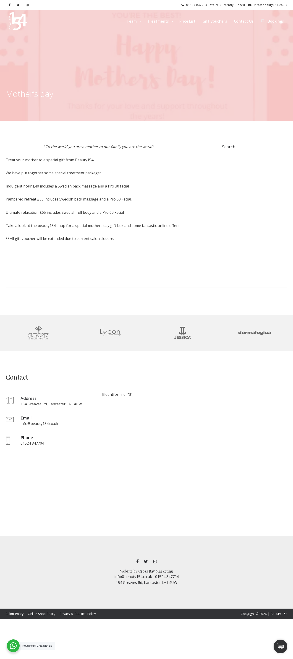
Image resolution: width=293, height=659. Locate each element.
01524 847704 (194, 5)
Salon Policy (15, 614)
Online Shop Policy (41, 614)
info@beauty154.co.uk (267, 5)
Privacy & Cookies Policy (78, 614)
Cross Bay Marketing (155, 571)
